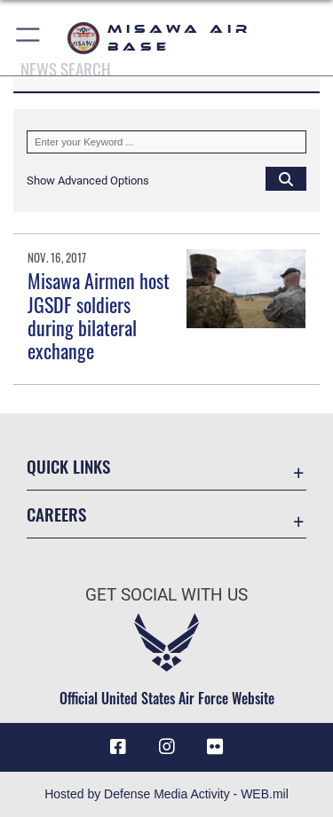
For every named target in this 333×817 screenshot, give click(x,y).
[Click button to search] (286, 178)
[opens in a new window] (215, 747)
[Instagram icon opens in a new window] (167, 747)
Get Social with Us (166, 595)
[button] (29, 37)
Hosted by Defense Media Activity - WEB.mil (166, 794)
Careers (56, 514)
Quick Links (68, 466)
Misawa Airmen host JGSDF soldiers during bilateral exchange (99, 315)
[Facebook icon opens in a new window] (118, 747)
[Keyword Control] (166, 141)
